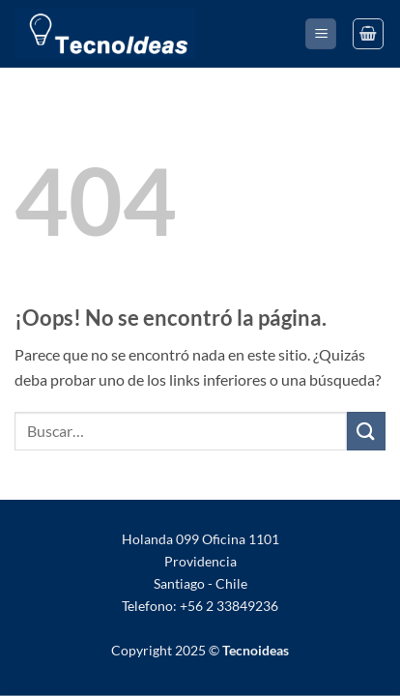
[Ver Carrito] (368, 33)
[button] (320, 34)
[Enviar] (366, 431)
